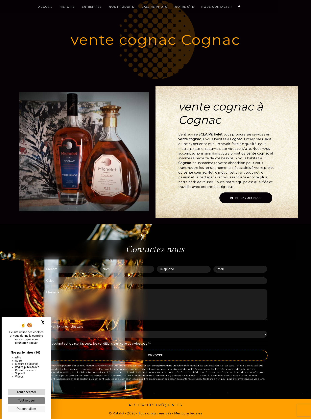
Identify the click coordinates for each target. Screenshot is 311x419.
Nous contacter (233, 6)
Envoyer (155, 355)
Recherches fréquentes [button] (155, 405)
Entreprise (108, 6)
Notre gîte (201, 6)
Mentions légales (187, 413)
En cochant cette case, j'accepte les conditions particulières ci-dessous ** (99, 343)
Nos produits (138, 6)
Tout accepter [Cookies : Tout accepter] (26, 392)
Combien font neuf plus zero (63, 326)
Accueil (62, 6)
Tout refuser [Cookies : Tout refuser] (26, 400)
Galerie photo (171, 6)
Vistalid (118, 413)
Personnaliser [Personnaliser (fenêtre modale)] (26, 409)
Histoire (83, 6)
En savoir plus (245, 198)
